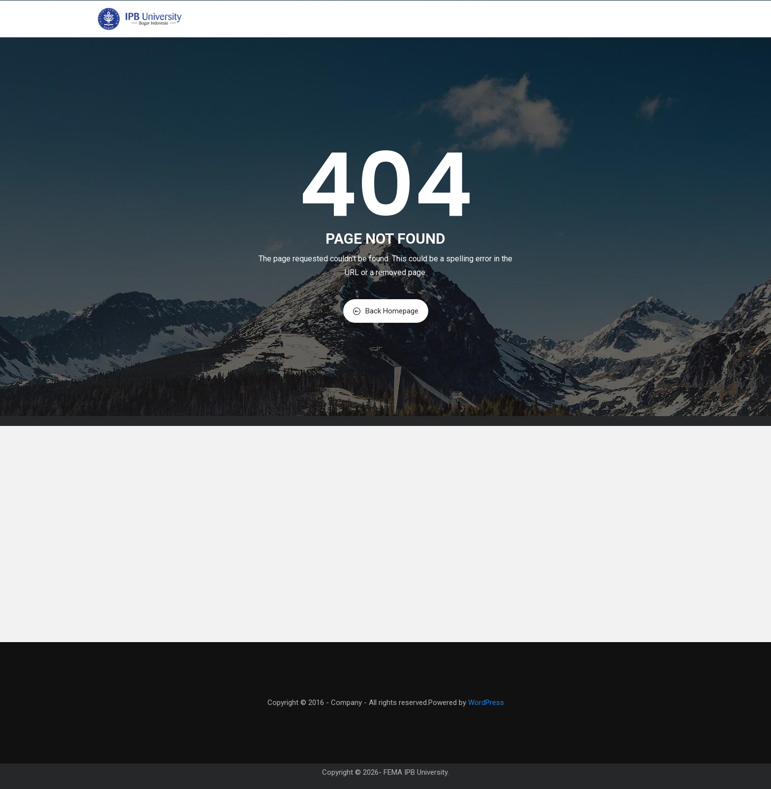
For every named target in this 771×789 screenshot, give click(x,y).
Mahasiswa (537, 19)
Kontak (610, 19)
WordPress (486, 702)
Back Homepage (385, 311)
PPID (578, 19)
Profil (397, 19)
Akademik (485, 19)
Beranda (357, 19)
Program (438, 19)
